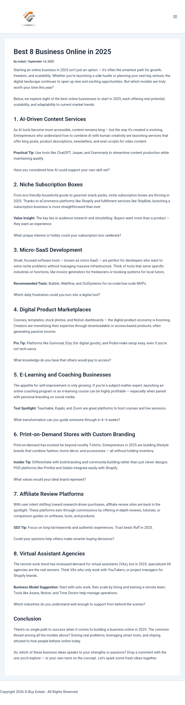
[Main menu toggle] (175, 17)
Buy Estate (36, 692)
